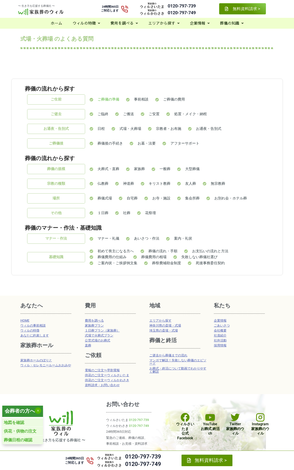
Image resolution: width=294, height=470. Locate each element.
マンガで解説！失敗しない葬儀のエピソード (177, 361)
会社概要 (220, 330)
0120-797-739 (182, 6)
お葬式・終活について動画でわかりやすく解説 (177, 370)
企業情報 (200, 23)
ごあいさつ (222, 325)
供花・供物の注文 (20, 431)
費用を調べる (124, 23)
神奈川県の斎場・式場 (165, 325)
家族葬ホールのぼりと (36, 360)
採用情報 (220, 345)
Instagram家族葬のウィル (260, 429)
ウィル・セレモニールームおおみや (45, 365)
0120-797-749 (182, 12)
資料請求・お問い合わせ (102, 385)
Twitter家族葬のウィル (235, 429)
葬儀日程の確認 (18, 439)
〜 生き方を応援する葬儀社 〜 (36, 5)
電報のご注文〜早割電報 (102, 370)
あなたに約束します (34, 335)
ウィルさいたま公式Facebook (185, 431)
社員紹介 (220, 335)
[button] (86, 23)
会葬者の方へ (20, 411)
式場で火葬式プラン (99, 335)
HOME (24, 320)
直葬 (88, 345)
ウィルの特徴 (86, 23)
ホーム (56, 23)
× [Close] (38, 410)
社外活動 (220, 340)
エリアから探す (163, 23)
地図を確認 (14, 422)
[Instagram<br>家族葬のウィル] (260, 417)
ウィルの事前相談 (33, 325)
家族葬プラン (94, 325)
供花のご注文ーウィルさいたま (107, 375)
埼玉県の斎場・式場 (163, 330)
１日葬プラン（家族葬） (102, 330)
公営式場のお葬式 (97, 340)
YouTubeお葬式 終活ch (210, 429)
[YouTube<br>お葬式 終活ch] (210, 417)
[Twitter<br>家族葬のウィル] (235, 417)
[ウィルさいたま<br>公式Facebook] (185, 417)
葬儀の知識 (232, 23)
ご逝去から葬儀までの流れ (168, 355)
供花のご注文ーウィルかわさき (107, 380)
